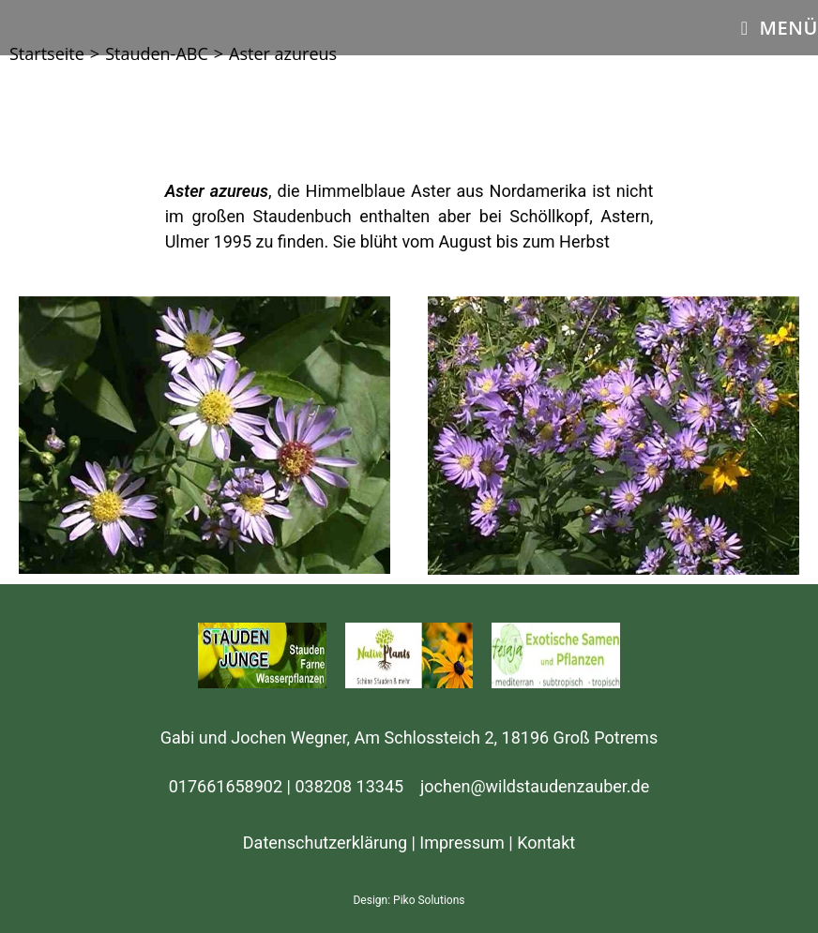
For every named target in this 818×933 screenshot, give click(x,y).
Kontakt (546, 842)
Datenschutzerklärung (325, 842)
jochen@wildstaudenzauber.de (534, 786)
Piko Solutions (428, 900)
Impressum (462, 842)
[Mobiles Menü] (779, 27)
